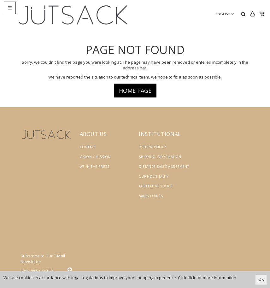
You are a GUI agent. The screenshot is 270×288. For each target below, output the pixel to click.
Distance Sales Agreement (164, 166)
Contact (88, 147)
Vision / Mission (95, 157)
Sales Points (151, 196)
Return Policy (152, 147)
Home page (135, 90)
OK (261, 279)
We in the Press (94, 166)
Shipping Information (160, 157)
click (191, 277)
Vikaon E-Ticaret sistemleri (195, 261)
